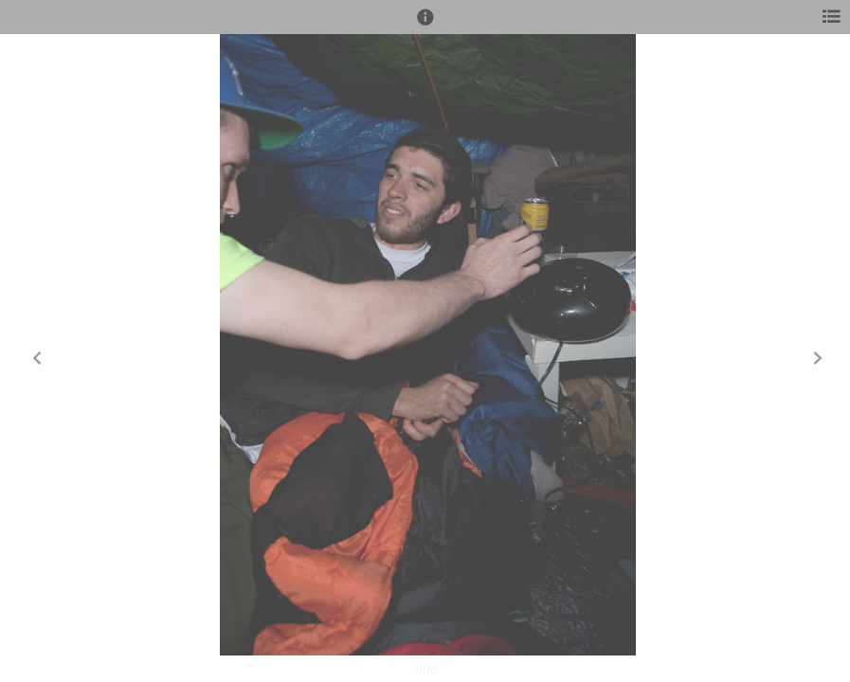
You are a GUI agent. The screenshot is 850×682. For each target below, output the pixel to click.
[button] (425, 26)
